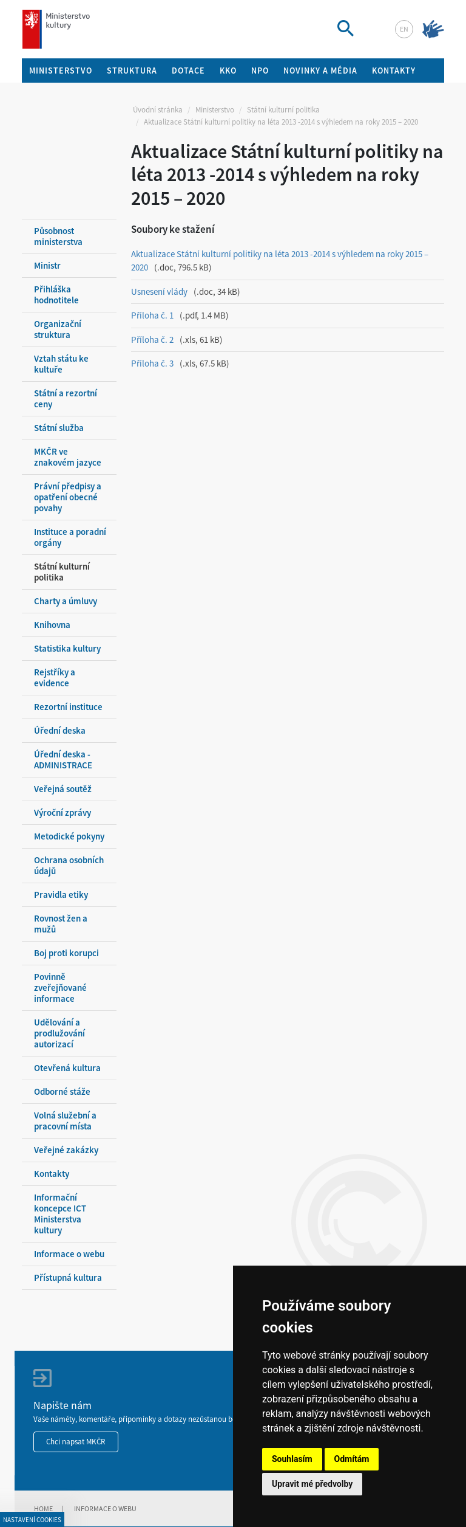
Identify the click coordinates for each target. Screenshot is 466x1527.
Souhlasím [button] (292, 1459)
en (404, 28)
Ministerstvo (214, 110)
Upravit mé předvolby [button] (312, 1484)
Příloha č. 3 (152, 363)
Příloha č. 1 (152, 315)
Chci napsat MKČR (76, 1441)
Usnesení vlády (159, 291)
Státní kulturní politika (283, 110)
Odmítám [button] (352, 1459)
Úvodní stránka (158, 110)
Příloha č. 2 (152, 339)
